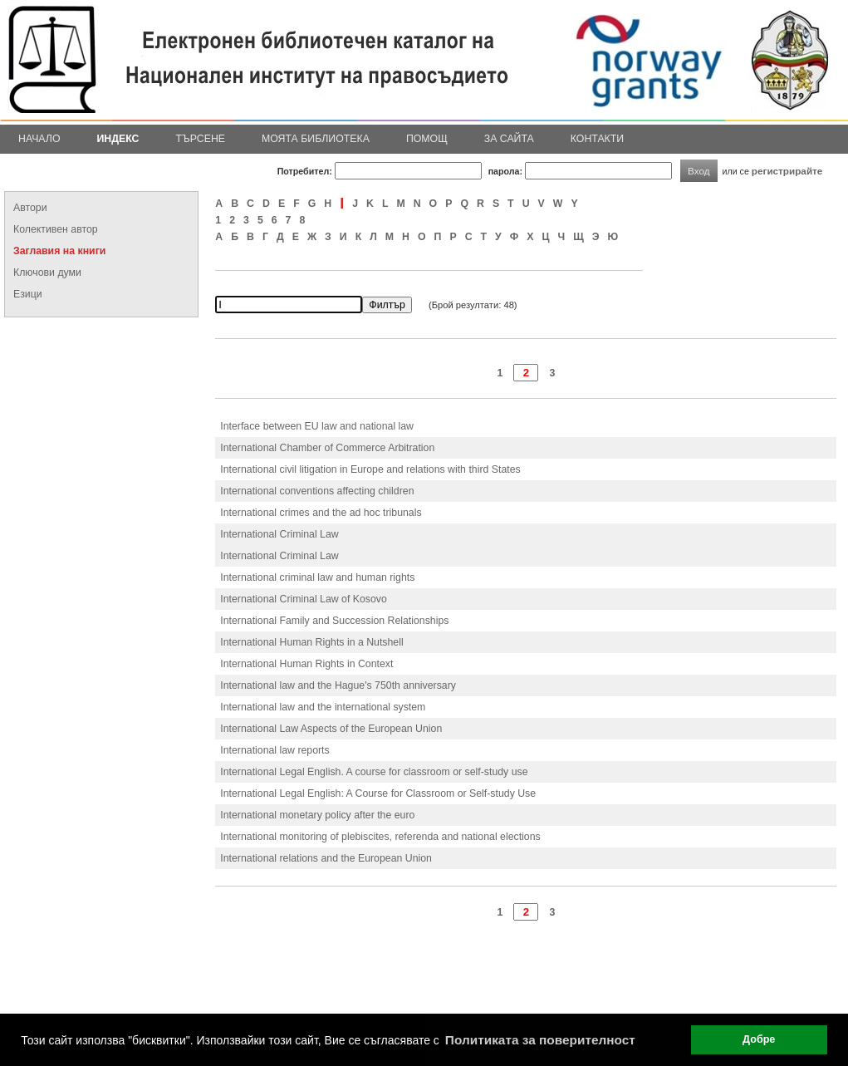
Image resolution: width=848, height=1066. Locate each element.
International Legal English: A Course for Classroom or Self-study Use (378, 793)
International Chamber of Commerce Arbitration (327, 448)
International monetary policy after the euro (317, 815)
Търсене (200, 139)
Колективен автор (55, 229)
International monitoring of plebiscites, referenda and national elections (380, 836)
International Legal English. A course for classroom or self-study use (373, 772)
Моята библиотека (316, 139)
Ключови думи (47, 272)
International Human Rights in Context (306, 664)
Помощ (427, 139)
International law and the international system (322, 707)
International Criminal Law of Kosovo (303, 599)
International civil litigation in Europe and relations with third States (370, 469)
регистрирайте (787, 170)
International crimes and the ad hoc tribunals (320, 512)
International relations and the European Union (326, 858)
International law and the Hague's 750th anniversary (338, 685)
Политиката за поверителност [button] (540, 1040)
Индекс (118, 139)
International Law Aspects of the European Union (331, 728)
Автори (30, 208)
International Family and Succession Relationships (334, 620)
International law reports (274, 750)
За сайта (509, 139)
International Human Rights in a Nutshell (311, 642)
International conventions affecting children (317, 491)
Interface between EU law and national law (317, 426)
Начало (39, 139)
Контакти (597, 139)
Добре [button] (759, 1039)
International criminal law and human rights (317, 577)
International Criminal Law (279, 534)
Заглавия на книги (59, 251)
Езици (27, 294)
